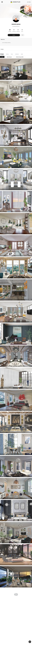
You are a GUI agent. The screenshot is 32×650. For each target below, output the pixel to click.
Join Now (29, 2)
